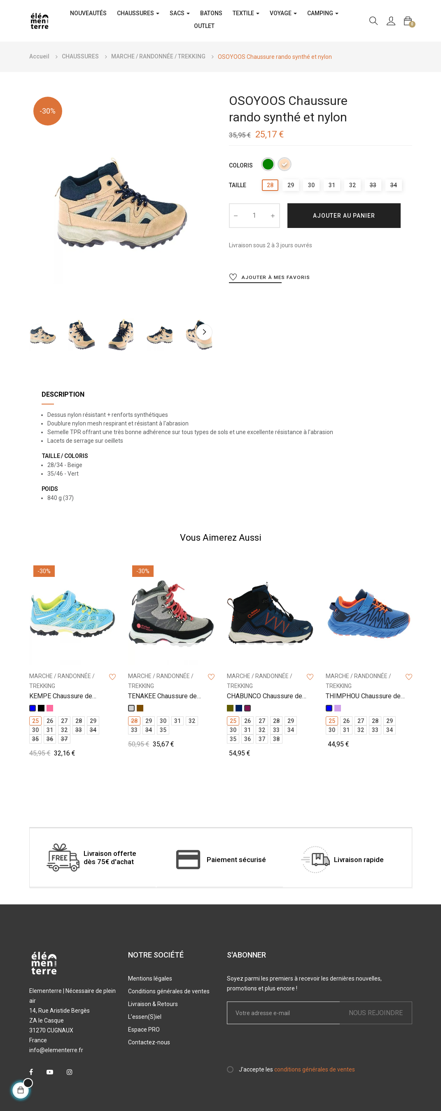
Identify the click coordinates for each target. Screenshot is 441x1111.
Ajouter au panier (344, 215)
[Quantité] (254, 215)
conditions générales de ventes (314, 1069)
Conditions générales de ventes (169, 991)
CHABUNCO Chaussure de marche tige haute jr (264, 696)
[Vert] (268, 165)
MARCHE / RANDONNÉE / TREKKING (62, 681)
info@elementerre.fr (56, 1050)
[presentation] (295, 1048)
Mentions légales (150, 978)
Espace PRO (144, 1029)
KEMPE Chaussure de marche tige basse (60, 696)
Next (204, 332)
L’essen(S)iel (144, 1016)
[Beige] (284, 165)
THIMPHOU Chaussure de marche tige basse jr (363, 696)
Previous (37, 332)
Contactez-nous (149, 1042)
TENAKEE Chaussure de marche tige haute (162, 696)
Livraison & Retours (153, 1004)
